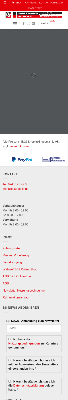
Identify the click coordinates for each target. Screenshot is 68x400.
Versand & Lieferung (16, 255)
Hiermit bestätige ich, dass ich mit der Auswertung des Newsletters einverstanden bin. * (33, 364)
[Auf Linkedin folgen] (33, 23)
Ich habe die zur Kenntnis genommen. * (33, 343)
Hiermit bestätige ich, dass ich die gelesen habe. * (31, 385)
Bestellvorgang (12, 262)
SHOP (17, 2)
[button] (15, 23)
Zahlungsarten (12, 248)
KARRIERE (30, 2)
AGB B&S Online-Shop (17, 276)
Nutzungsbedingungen (24, 343)
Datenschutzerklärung (28, 385)
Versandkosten (19, 146)
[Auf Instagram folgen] (28, 23)
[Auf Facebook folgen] (23, 23)
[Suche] (5, 2)
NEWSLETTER (34, 8)
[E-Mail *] (34, 328)
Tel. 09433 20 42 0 (15, 184)
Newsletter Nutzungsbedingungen (24, 290)
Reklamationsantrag (15, 297)
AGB (6, 283)
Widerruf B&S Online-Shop (20, 269)
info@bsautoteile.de (15, 188)
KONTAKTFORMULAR (51, 2)
